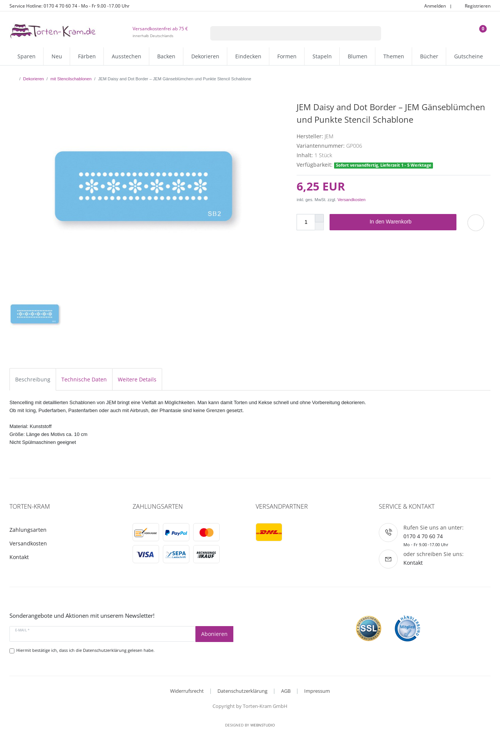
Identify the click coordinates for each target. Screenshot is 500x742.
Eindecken (248, 56)
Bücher (429, 56)
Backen (166, 56)
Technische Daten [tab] (84, 379)
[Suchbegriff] (286, 33)
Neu (57, 56)
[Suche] (371, 33)
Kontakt (19, 557)
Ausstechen (126, 56)
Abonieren (214, 633)
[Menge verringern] (319, 226)
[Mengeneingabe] (306, 222)
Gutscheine (468, 56)
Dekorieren (205, 56)
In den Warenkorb (410, 222)
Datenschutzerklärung (242, 690)
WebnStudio (262, 725)
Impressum (317, 690)
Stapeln (322, 56)
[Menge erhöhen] (319, 218)
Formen (287, 56)
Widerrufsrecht (187, 690)
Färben (87, 56)
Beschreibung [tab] (32, 379)
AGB (286, 690)
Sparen (26, 56)
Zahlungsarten (28, 529)
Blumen (357, 56)
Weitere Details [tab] (137, 379)
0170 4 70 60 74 (423, 536)
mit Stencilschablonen (71, 79)
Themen (393, 56)
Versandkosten (352, 199)
